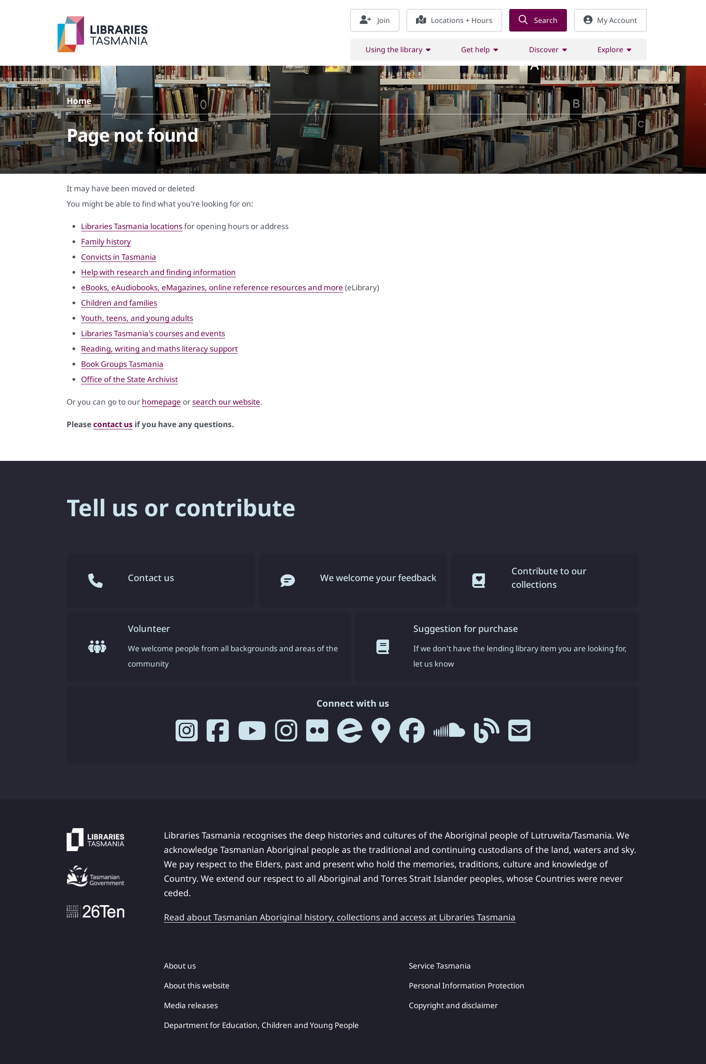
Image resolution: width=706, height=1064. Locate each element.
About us (180, 965)
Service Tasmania (440, 965)
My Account (610, 20)
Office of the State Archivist (129, 379)
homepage (161, 402)
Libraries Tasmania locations (131, 226)
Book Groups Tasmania (122, 364)
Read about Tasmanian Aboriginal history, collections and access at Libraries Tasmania (340, 917)
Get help (475, 49)
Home (79, 100)
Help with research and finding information (158, 272)
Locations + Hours (454, 20)
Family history (106, 241)
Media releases (191, 1005)
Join (375, 20)
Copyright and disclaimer (453, 1005)
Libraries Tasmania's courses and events (153, 333)
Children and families (119, 303)
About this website (197, 985)
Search (538, 20)
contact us (113, 424)
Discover (544, 49)
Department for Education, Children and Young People (261, 1025)
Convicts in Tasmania (118, 257)
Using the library (394, 49)
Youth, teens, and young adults (137, 318)
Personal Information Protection (467, 985)
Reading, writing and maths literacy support (159, 348)
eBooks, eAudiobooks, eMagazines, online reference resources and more (212, 287)
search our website (226, 402)
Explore (610, 49)
